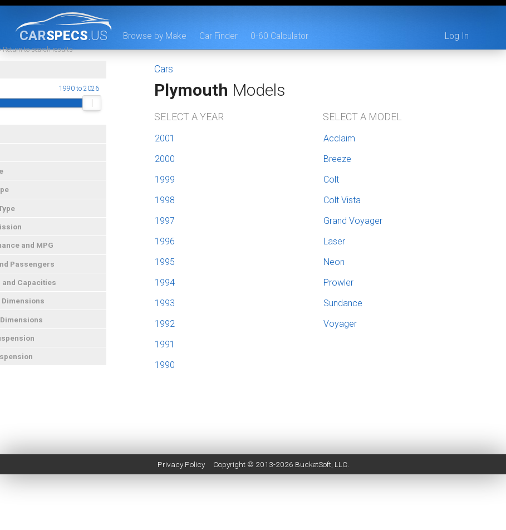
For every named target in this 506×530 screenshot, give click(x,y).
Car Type (20, 182)
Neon (334, 262)
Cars (163, 69)
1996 (165, 241)
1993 (165, 303)
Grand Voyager (352, 220)
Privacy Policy (181, 464)
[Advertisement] (253, 505)
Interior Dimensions (40, 331)
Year (12, 81)
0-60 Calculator (283, 36)
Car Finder (221, 36)
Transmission (29, 238)
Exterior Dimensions (40, 312)
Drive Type (23, 201)
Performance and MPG (45, 257)
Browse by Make (156, 36)
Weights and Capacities (46, 293)
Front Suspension (35, 349)
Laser (334, 241)
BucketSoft (313, 464)
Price (14, 164)
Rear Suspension (35, 368)
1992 (165, 323)
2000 (165, 159)
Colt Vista (342, 200)
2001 (165, 138)
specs (63, 35)
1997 (165, 220)
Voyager (340, 323)
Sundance (342, 303)
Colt (331, 179)
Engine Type (26, 219)
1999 (165, 179)
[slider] (14, 115)
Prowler (338, 282)
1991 (165, 344)
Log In (456, 36)
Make (14, 145)
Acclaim (339, 138)
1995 (165, 262)
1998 (165, 200)
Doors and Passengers (45, 275)
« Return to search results (69, 61)
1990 (165, 365)
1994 (165, 282)
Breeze (337, 159)
